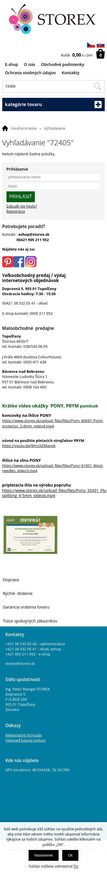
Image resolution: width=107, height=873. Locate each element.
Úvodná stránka (24, 128)
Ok (70, 855)
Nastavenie (43, 855)
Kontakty (70, 72)
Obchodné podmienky (62, 64)
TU (76, 866)
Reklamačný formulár (23, 735)
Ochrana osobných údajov (30, 72)
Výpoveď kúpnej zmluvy (25, 740)
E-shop (11, 64)
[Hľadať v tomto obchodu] (97, 86)
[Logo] (53, 19)
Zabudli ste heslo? (22, 206)
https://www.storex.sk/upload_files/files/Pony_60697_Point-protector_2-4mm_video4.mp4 (53, 423)
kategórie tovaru (53, 104)
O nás (29, 64)
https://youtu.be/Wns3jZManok (29, 445)
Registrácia (16, 211)
